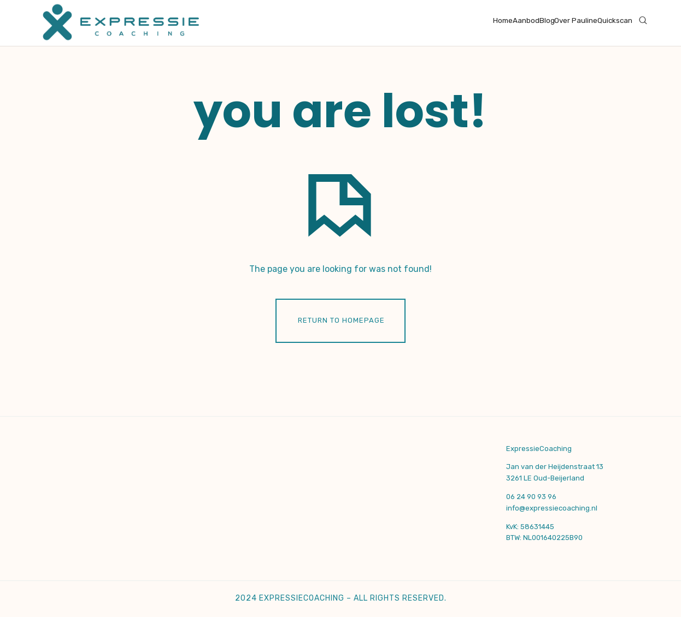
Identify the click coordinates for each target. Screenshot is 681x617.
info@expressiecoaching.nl (551, 508)
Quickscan (614, 20)
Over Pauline (575, 20)
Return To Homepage (341, 320)
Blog (547, 20)
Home (503, 20)
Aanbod (526, 20)
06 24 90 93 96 (531, 497)
